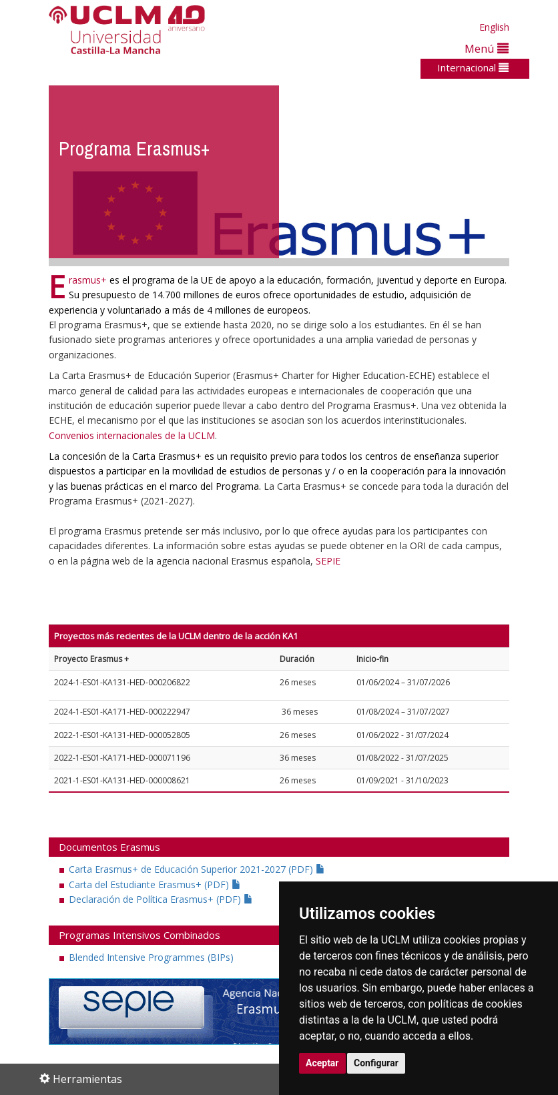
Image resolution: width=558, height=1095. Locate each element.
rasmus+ (88, 280)
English (494, 27)
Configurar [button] (376, 1063)
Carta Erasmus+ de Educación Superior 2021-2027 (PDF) (197, 869)
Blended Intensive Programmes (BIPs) (151, 957)
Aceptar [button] (322, 1063)
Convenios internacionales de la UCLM (132, 435)
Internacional (473, 67)
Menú (487, 48)
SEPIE (328, 561)
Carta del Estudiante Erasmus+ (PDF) (155, 884)
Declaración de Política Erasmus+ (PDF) (161, 899)
